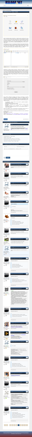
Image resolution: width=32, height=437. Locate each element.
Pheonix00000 (12, 247)
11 (24, 425)
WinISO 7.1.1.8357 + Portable (7, 137)
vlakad (11, 332)
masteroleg (12, 215)
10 (22, 425)
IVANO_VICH (12, 341)
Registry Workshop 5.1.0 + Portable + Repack (9, 136)
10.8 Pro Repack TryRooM (24, 114)
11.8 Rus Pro (21, 113)
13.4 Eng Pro (26, 113)
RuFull (11, 173)
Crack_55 (12, 192)
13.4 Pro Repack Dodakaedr (17, 114)
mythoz (12, 288)
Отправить (8, 157)
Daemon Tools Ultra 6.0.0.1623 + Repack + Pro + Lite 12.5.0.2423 (11, 138)
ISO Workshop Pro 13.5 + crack (10, 113)
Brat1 (11, 164)
